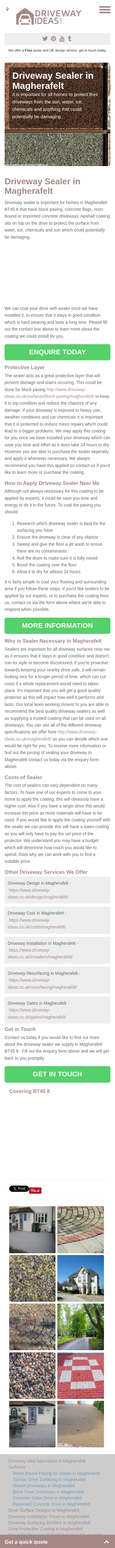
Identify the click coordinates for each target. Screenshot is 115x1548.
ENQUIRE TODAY (57, 352)
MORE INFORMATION (57, 625)
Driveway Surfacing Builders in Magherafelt (49, 1522)
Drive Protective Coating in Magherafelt (45, 1528)
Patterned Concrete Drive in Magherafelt (51, 1504)
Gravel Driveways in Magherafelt (44, 1485)
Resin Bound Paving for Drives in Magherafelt (56, 1473)
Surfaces (16, 1467)
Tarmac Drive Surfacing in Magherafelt (49, 1479)
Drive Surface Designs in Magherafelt (43, 1510)
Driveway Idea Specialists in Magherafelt (47, 1460)
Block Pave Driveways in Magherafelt (48, 1491)
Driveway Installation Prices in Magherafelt (48, 1516)
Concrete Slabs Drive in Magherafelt (47, 1498)
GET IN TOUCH (57, 1074)
